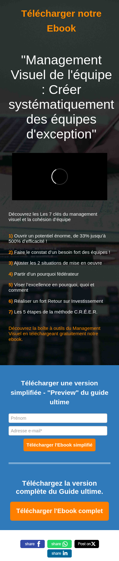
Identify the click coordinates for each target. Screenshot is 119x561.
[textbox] (59, 511)
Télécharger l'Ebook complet (59, 511)
